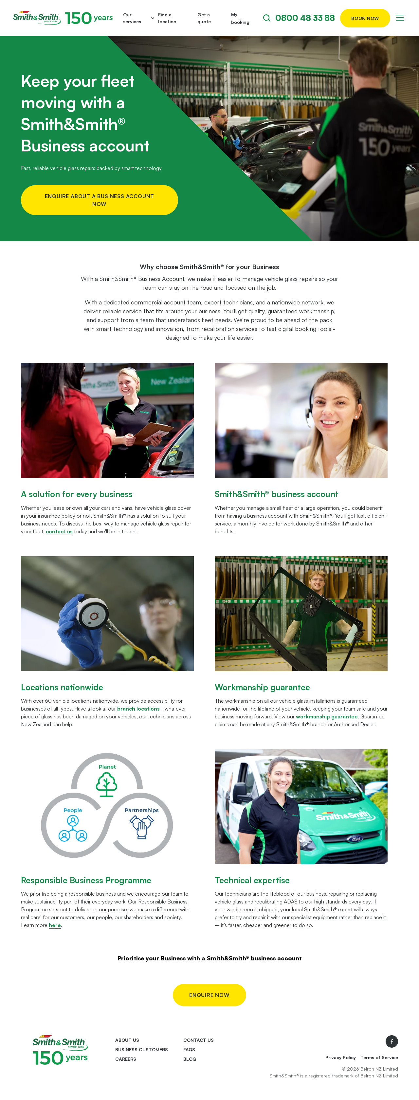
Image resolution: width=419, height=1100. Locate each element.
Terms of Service (379, 1057)
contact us (59, 531)
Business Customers (141, 1049)
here (55, 925)
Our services (132, 18)
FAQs (189, 1049)
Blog (189, 1059)
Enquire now (209, 995)
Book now (365, 18)
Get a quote (204, 18)
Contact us (198, 1040)
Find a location (167, 18)
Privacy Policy (340, 1057)
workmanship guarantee (327, 716)
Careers (125, 1059)
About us (127, 1040)
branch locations (138, 708)
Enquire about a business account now (100, 200)
